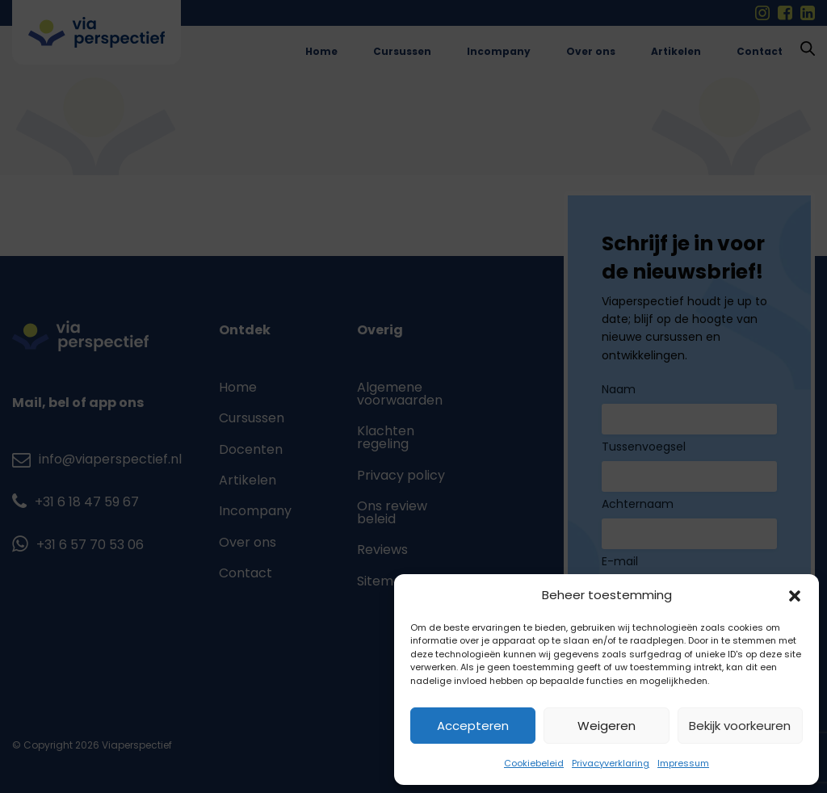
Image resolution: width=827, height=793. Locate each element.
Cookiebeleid (534, 763)
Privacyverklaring (610, 763)
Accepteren (473, 725)
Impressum (683, 763)
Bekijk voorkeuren (740, 725)
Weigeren (606, 725)
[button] (795, 596)
